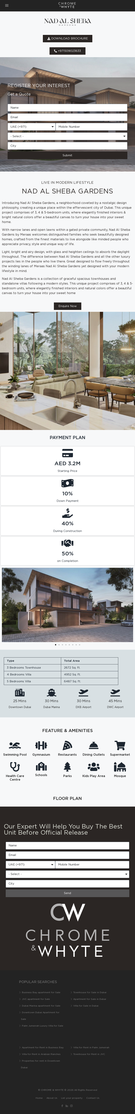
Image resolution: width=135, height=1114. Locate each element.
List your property (71, 1098)
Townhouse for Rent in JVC (89, 1054)
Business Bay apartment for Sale (41, 992)
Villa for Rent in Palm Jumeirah (91, 1048)
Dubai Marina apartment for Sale (41, 1006)
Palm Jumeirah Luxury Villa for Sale (42, 1026)
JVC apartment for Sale (36, 999)
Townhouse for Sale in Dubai (89, 992)
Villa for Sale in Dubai (85, 1006)
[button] (6, 605)
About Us (51, 1098)
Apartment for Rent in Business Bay (43, 1048)
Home (39, 1098)
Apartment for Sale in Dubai (89, 999)
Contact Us (92, 1098)
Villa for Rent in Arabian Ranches (41, 1054)
